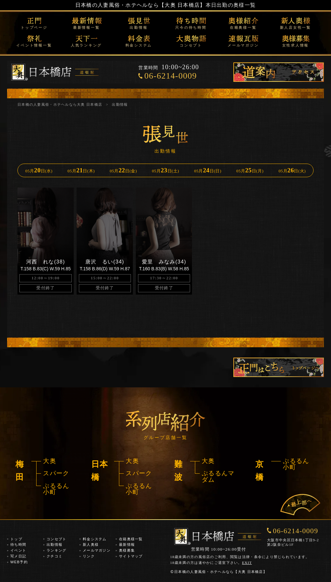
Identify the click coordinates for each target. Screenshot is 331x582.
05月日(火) (292, 170)
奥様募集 (127, 550)
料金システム (138, 45)
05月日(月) (249, 170)
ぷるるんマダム (218, 476)
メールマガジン (243, 45)
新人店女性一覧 (295, 27)
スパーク (56, 473)
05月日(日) (207, 170)
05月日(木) (81, 170)
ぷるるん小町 (56, 489)
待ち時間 (18, 544)
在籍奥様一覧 (243, 27)
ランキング (56, 550)
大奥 (49, 461)
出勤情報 (138, 27)
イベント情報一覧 (34, 45)
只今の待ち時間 (190, 27)
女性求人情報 (295, 45)
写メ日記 (18, 556)
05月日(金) (123, 170)
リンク (89, 556)
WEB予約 (19, 562)
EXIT (247, 563)
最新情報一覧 (86, 27)
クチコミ (54, 556)
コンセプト (191, 45)
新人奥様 (91, 544)
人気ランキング (86, 45)
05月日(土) (165, 170)
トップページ (34, 27)
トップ (16, 539)
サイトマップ (131, 556)
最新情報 (127, 544)
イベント (18, 550)
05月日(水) (38, 170)
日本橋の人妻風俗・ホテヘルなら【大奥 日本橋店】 (140, 5)
